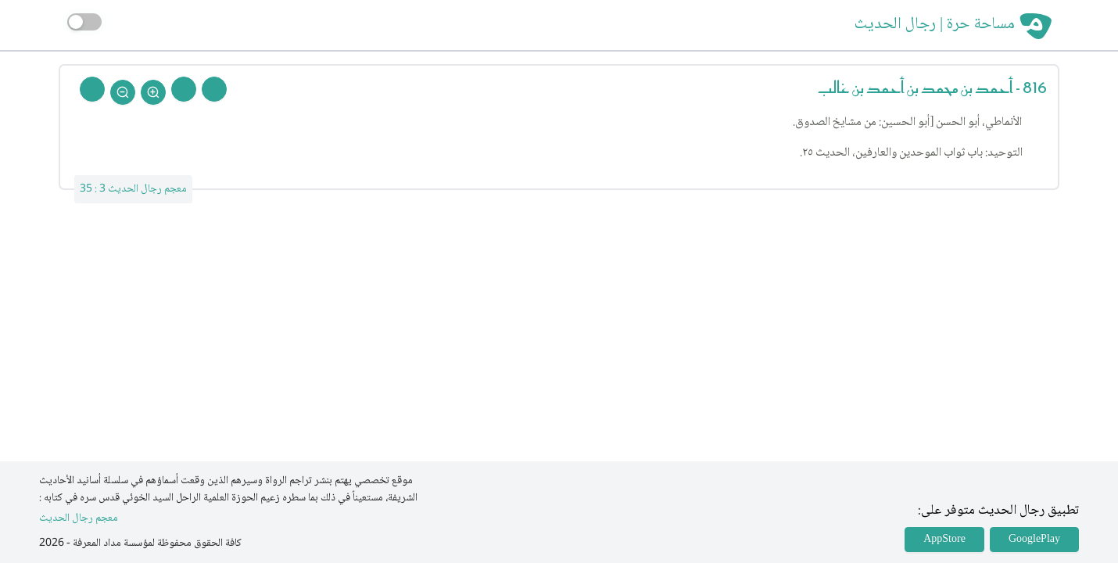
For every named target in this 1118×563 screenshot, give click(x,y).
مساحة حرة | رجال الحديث (935, 25)
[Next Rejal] (183, 89)
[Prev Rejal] (214, 89)
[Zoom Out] (122, 92)
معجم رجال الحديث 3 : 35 (133, 189)
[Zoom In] (153, 92)
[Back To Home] (92, 89)
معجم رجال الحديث (78, 519)
